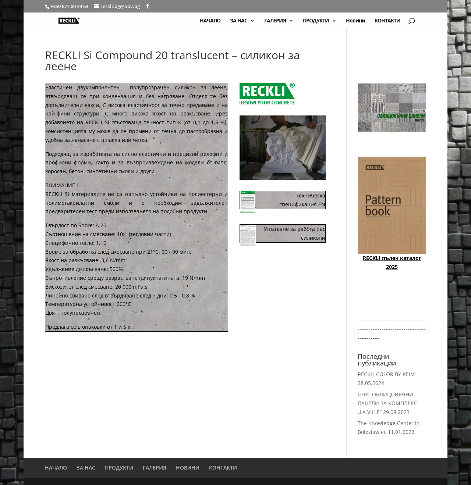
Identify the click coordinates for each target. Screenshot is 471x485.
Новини (355, 21)
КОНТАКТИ (387, 21)
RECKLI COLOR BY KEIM (386, 374)
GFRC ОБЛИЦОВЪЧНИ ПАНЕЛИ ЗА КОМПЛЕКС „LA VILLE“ (387, 403)
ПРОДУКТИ (316, 21)
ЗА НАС (238, 21)
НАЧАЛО (210, 21)
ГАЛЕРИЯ (275, 21)
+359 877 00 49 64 (69, 6)
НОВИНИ (187, 467)
